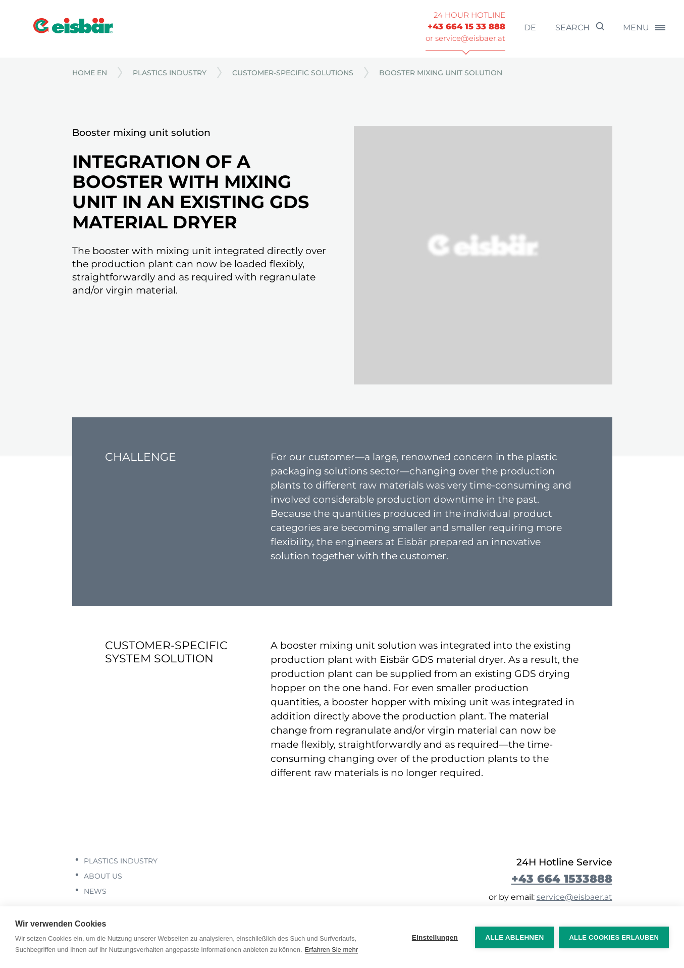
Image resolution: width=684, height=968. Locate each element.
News (94, 891)
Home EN (89, 72)
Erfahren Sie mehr (331, 949)
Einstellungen (435, 937)
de (530, 27)
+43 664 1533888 (561, 878)
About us (102, 876)
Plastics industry (169, 72)
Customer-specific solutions (292, 72)
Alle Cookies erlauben (614, 937)
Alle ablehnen (514, 937)
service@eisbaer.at (574, 897)
